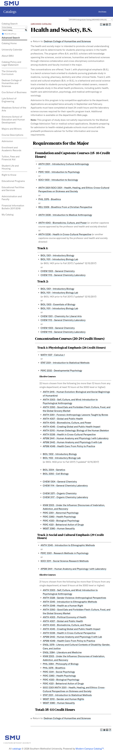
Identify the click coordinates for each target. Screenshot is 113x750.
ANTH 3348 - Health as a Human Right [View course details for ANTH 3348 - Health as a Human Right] (63, 605)
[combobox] (91, 19)
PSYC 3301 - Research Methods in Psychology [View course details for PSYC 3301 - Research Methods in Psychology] (64, 553)
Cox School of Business (14, 92)
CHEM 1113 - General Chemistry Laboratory (63, 331)
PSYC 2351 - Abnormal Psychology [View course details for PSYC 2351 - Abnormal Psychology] (61, 512)
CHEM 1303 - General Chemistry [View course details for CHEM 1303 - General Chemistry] (58, 271)
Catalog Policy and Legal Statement (11, 63)
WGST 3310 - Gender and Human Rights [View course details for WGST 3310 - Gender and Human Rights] (63, 699)
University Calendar (12, 49)
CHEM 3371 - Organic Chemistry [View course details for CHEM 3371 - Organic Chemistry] (60, 493)
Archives (102, 11)
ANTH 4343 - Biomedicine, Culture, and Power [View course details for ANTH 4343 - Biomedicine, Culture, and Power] (62, 222)
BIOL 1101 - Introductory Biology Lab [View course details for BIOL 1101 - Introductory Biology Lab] (59, 259)
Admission (7, 141)
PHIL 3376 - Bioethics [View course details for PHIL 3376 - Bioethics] (49, 199)
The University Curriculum (9, 72)
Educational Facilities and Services (13, 189)
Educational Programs (13, 181)
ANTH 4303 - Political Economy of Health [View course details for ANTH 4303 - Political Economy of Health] (64, 617)
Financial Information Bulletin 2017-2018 (13, 207)
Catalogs (9, 11)
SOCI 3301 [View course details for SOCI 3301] (48, 687)
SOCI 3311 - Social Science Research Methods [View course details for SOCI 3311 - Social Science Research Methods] (65, 561)
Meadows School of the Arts (14, 109)
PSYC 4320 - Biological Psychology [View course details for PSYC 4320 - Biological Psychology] (61, 520)
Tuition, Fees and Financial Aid (10, 158)
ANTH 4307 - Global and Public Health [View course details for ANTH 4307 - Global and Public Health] (63, 418)
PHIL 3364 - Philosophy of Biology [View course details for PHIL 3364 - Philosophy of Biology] (61, 663)
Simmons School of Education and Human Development (13, 119)
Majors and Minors (12, 128)
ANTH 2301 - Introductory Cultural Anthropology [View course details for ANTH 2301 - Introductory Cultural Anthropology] (63, 164)
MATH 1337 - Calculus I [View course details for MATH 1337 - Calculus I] (53, 354)
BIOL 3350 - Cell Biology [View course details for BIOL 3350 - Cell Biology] (56, 473)
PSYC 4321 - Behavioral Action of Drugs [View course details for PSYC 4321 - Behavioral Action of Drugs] (63, 524)
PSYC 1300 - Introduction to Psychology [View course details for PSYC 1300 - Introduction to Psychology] (59, 172)
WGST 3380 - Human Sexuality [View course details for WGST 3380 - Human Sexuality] (59, 528)
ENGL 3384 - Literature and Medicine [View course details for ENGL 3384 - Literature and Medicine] (62, 652)
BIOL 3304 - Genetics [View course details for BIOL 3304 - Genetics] (54, 469)
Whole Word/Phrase (10, 34)
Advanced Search (11, 37)
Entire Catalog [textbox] (7, 27)
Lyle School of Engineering (9, 100)
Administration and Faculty (12, 198)
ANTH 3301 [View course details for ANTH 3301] (44, 187)
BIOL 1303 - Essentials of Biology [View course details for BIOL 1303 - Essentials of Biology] (58, 304)
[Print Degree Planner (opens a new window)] (101, 24)
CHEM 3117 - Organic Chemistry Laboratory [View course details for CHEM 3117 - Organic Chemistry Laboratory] (65, 497)
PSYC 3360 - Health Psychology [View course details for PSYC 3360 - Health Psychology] (59, 516)
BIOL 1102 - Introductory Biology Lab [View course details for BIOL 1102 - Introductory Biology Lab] (62, 457)
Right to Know (9, 174)
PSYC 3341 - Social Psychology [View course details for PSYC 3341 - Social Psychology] (59, 671)
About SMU (8, 55)
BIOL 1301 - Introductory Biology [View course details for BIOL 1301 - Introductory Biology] (57, 255)
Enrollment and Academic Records (11, 149)
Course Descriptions (12, 134)
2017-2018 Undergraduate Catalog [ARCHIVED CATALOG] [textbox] (88, 20)
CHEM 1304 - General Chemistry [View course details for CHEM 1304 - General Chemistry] (60, 481)
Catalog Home (9, 43)
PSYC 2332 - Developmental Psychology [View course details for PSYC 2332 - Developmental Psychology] (61, 370)
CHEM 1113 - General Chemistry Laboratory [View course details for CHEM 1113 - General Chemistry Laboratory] (63, 275)
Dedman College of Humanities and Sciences (12, 83)
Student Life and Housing (10, 167)
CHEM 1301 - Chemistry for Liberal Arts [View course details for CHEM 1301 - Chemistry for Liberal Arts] (61, 316)
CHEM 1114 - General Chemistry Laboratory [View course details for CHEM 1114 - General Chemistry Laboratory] (65, 485)
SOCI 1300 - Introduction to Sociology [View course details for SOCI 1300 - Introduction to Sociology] (58, 179)
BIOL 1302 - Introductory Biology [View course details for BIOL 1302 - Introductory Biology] (60, 454)
